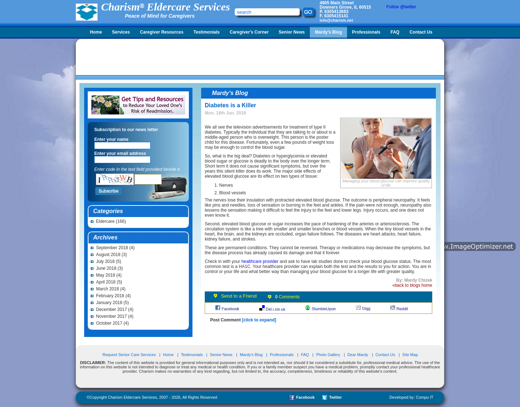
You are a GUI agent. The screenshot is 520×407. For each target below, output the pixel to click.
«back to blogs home (412, 285)
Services (121, 32)
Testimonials (207, 32)
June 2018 (106, 268)
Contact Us (421, 32)
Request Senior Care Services (129, 354)
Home (96, 32)
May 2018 (105, 275)
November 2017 (111, 316)
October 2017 (109, 323)
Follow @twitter (401, 6)
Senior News (292, 32)
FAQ (394, 32)
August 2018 (108, 254)
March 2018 (107, 288)
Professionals (366, 32)
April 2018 (106, 282)
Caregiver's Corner (249, 32)
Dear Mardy (357, 354)
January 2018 (109, 302)
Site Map (410, 354)
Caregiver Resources (161, 32)
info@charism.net (336, 20)
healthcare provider (259, 261)
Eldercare (105, 221)
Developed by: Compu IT (411, 397)
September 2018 (112, 247)
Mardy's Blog (328, 32)
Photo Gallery (328, 354)
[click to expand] (259, 319)
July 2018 (105, 261)
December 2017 (111, 309)
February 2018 (110, 295)
